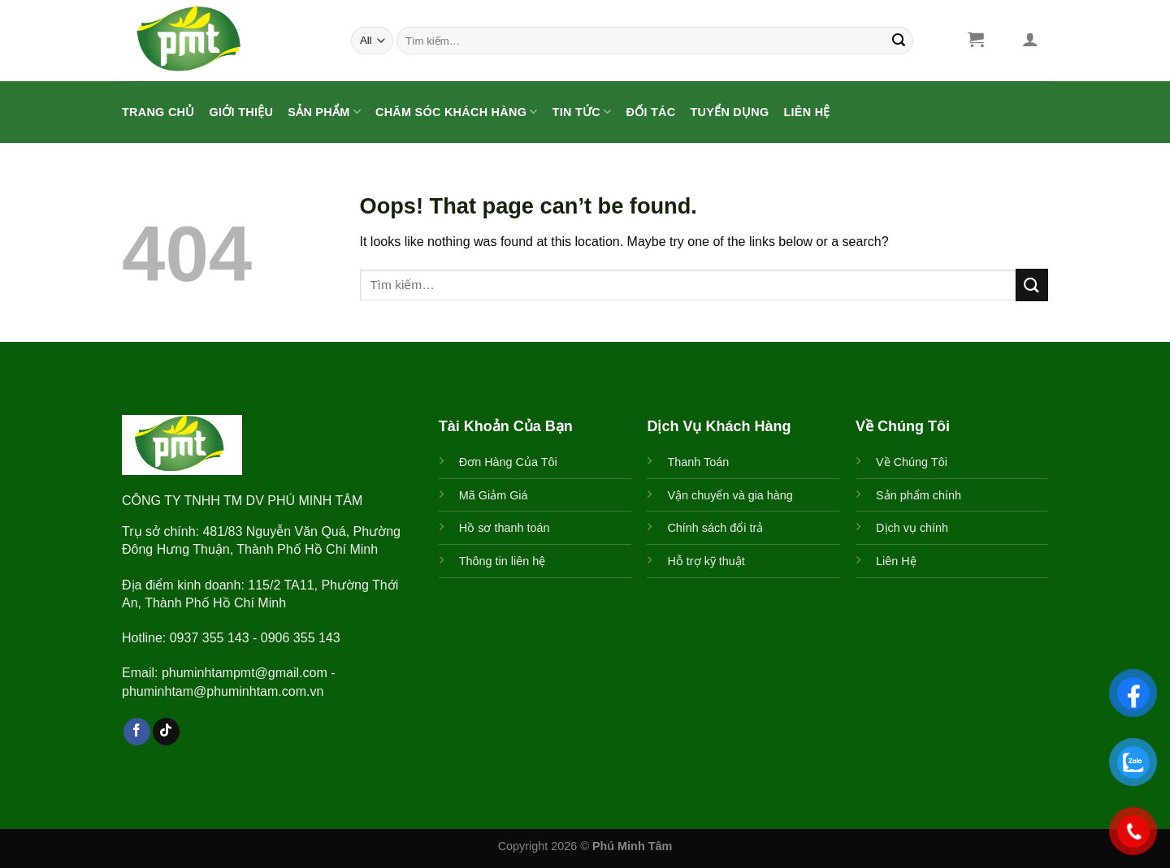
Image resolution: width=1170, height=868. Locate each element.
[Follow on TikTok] (166, 731)
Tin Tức (582, 111)
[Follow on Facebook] (137, 731)
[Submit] (898, 40)
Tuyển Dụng (729, 112)
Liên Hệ (807, 112)
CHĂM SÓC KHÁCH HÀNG (456, 111)
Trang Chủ (158, 112)
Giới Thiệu (242, 112)
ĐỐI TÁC (650, 112)
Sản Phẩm (324, 111)
